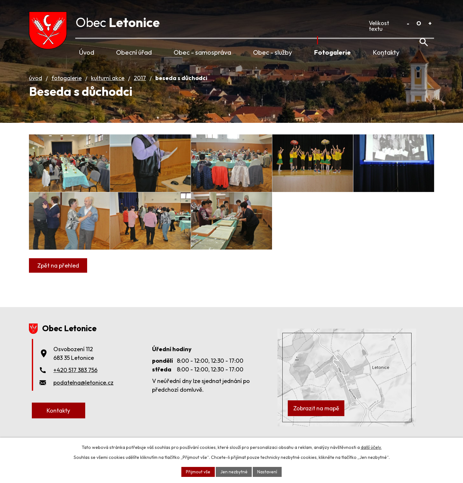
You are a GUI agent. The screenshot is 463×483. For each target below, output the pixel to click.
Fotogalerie (332, 52)
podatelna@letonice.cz (83, 395)
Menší (408, 23)
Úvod (86, 52)
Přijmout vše (198, 471)
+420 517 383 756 (75, 383)
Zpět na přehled (58, 286)
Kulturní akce (107, 85)
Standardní (418, 23)
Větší (429, 23)
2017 (140, 85)
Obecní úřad (134, 52)
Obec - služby (272, 52)
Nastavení (267, 471)
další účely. (371, 447)
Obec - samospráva (202, 52)
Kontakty (386, 52)
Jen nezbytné (233, 471)
